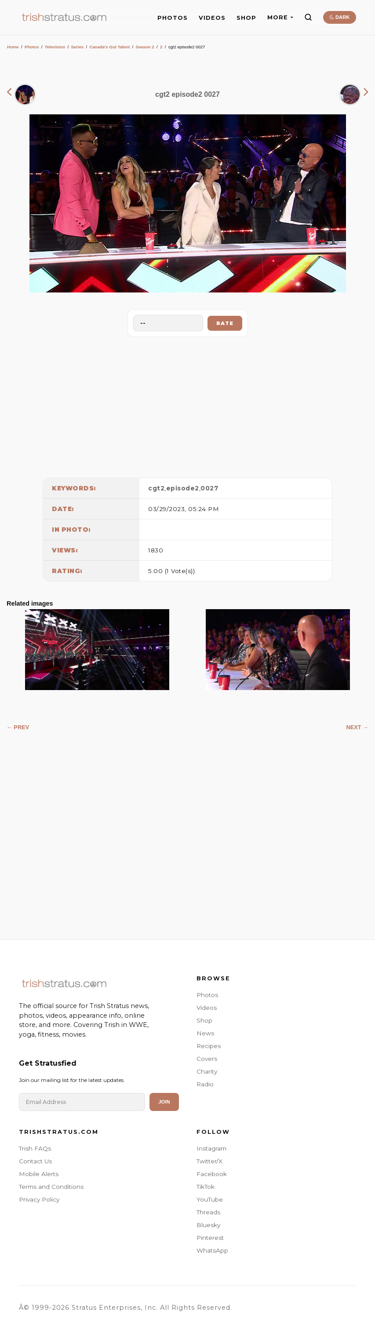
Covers (207, 1058)
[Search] (308, 17)
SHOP (246, 18)
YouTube (210, 1199)
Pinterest (210, 1237)
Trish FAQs (35, 1148)
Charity (207, 1071)
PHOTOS (172, 18)
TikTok (206, 1186)
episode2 (182, 488)
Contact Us (35, 1161)
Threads (208, 1212)
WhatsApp (212, 1250)
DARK (340, 17)
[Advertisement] (188, 405)
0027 (209, 488)
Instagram (211, 1148)
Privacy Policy (39, 1199)
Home (13, 46)
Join (164, 1101)
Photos (32, 46)
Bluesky (208, 1224)
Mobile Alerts (38, 1173)
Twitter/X (209, 1161)
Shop (204, 1020)
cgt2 (156, 488)
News (205, 1033)
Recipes (209, 1045)
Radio (205, 1084)
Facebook (212, 1173)
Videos (207, 1007)
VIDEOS (212, 18)
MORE (280, 17)
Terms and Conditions (51, 1186)
